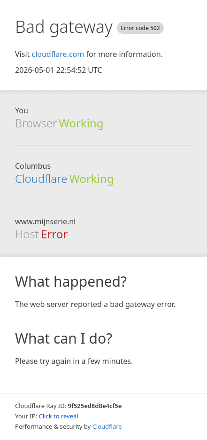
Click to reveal (58, 416)
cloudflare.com (57, 54)
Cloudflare (41, 178)
